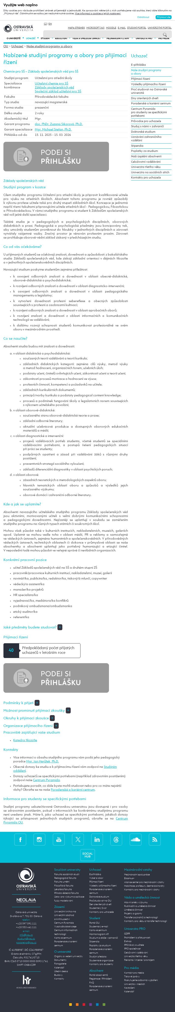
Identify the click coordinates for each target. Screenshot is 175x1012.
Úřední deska (61, 971)
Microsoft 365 (95, 28)
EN (50, 24)
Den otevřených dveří (100, 904)
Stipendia (137, 146)
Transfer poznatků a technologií (141, 917)
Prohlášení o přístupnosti (137, 937)
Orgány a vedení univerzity (68, 956)
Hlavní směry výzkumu (136, 902)
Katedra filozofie (25, 740)
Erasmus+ (129, 878)
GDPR (127, 933)
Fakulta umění (61, 882)
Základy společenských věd (54, 87)
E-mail (122, 28)
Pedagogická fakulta (65, 878)
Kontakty (59, 979)
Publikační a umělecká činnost (140, 906)
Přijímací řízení (140, 79)
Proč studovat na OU (100, 901)
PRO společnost (132, 949)
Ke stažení (129, 988)
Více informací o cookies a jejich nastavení (98, 13)
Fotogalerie (60, 964)
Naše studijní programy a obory (49, 46)
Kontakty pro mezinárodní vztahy (142, 889)
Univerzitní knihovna (65, 911)
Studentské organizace (101, 960)
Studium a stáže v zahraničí (103, 938)
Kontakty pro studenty (101, 964)
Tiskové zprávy (132, 976)
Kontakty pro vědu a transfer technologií (145, 921)
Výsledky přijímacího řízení (148, 84)
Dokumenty (60, 960)
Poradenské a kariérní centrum (73, 789)
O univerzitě (15, 38)
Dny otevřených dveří (144, 98)
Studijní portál (136, 28)
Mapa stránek (76, 28)
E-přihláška (138, 65)
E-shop (128, 941)
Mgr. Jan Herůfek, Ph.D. (42, 761)
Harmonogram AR (99, 934)
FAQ (91, 982)
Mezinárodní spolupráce (137, 874)
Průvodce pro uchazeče (146, 121)
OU (5, 46)
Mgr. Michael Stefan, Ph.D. (53, 129)
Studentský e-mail (98, 926)
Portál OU (94, 923)
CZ (45, 24)
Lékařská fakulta (63, 889)
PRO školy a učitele (134, 945)
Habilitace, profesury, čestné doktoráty (144, 886)
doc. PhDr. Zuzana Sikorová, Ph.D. (59, 124)
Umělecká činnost (133, 910)
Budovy (58, 975)
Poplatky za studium (144, 151)
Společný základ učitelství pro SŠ (58, 91)
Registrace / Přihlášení (100, 979)
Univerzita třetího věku (146, 167)
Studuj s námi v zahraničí (147, 126)
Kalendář (59, 967)
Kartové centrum (63, 938)
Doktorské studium (143, 131)
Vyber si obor (96, 878)
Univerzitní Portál (160, 28)
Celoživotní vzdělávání (146, 162)
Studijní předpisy (98, 956)
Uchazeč (32, 38)
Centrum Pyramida (46, 780)
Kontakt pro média (134, 973)
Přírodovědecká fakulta (66, 893)
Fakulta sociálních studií (66, 874)
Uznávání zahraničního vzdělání (146, 139)
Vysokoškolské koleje (65, 926)
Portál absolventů (98, 975)
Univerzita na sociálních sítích (150, 172)
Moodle (111, 28)
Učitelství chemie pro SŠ (51, 83)
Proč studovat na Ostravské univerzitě (149, 91)
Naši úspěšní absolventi (146, 156)
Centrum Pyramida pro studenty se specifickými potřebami (149, 112)
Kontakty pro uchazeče (146, 177)
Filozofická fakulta (63, 885)
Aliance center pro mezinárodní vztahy (144, 882)
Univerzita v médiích (134, 984)
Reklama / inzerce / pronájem (139, 960)
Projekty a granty (133, 913)
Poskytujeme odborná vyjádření (141, 980)
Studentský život (98, 908)
